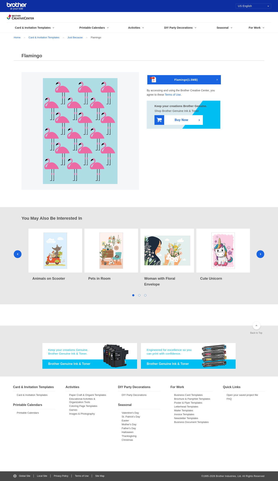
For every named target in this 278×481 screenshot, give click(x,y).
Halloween (128, 432)
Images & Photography (82, 413)
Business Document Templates (191, 422)
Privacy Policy (61, 476)
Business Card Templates (188, 395)
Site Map (99, 476)
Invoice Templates (184, 414)
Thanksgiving (129, 436)
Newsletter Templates (186, 418)
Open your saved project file (242, 395)
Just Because (75, 37)
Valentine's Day (130, 412)
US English (253, 6)
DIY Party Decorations (134, 395)
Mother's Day (129, 424)
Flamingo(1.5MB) (174, 80)
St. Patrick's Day (131, 416)
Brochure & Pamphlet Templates (192, 398)
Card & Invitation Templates (44, 37)
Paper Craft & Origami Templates (87, 395)
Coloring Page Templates (83, 406)
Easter (125, 420)
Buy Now (172, 120)
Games (73, 409)
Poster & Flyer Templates (188, 402)
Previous (17, 254)
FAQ (229, 398)
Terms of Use (173, 94)
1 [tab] (133, 295)
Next (260, 254)
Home (17, 37)
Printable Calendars (28, 412)
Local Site (42, 476)
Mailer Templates (183, 410)
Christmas (127, 439)
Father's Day (129, 428)
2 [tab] (139, 295)
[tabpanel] (55, 255)
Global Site (21, 476)
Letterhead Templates (186, 406)
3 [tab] (145, 295)
